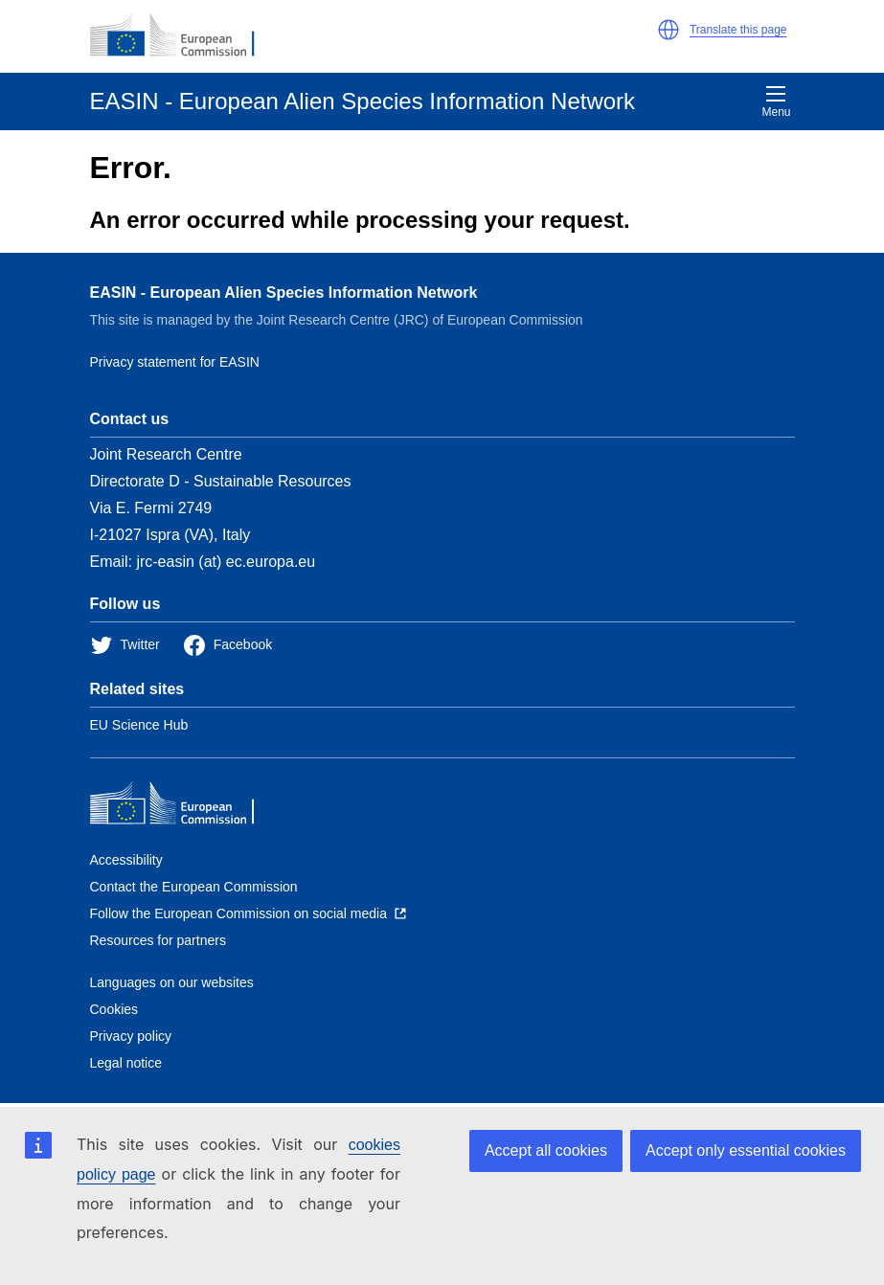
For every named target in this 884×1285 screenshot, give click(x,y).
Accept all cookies (546, 1150)
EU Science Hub (139, 725)
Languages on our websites (172, 982)
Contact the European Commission (194, 886)
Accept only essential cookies (746, 1150)
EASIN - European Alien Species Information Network (284, 292)
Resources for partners (158, 940)
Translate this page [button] (738, 29)
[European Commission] (183, 36)
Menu (775, 101)
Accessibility (126, 860)
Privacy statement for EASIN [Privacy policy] (175, 362)
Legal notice (126, 1063)
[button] (668, 29)
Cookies (114, 1009)
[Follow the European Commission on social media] (248, 913)
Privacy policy (131, 1036)
